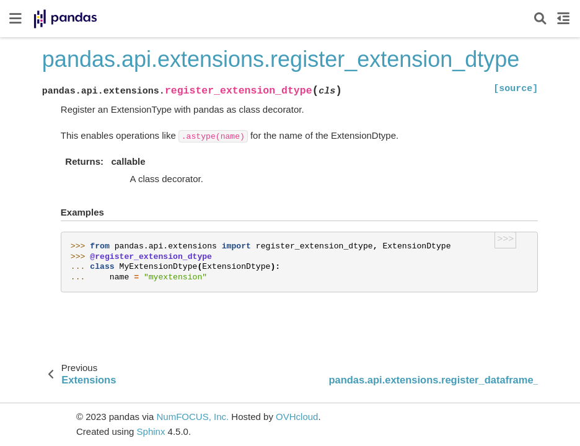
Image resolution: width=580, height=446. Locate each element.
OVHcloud (297, 416)
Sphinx (151, 431)
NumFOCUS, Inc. (192, 416)
